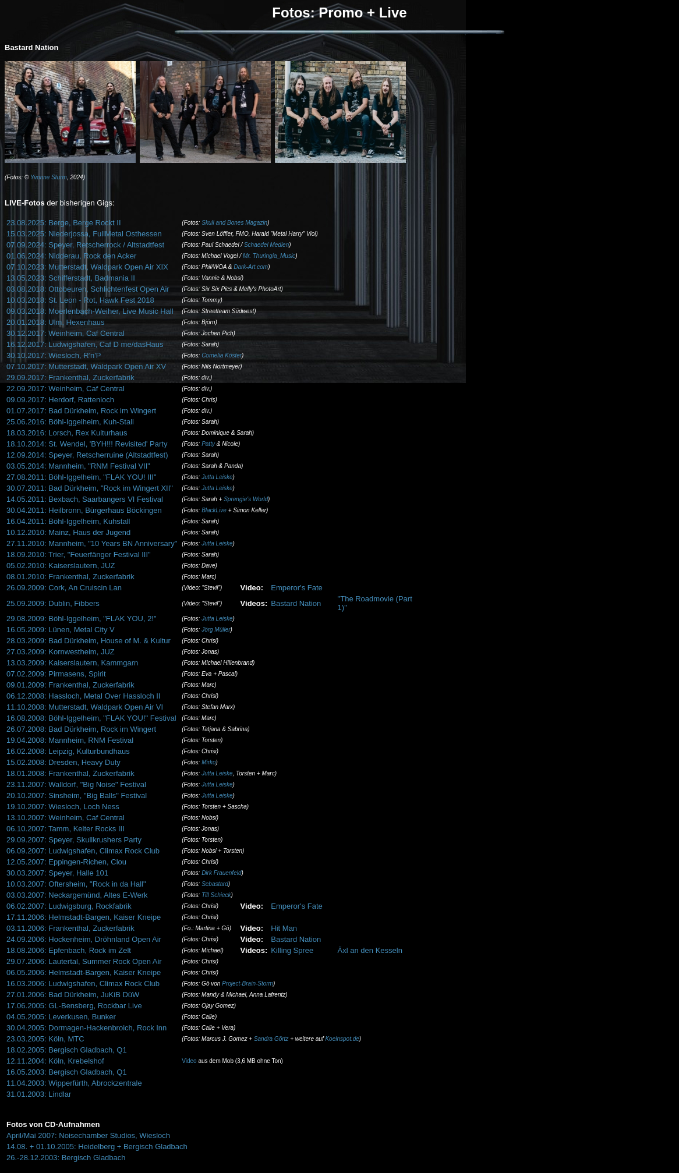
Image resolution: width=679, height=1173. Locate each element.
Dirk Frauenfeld (221, 873)
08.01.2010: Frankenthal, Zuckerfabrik (70, 576)
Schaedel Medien (266, 245)
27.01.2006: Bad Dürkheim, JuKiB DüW (72, 994)
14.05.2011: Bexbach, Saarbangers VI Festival (84, 499)
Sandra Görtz (271, 1039)
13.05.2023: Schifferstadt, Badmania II (70, 278)
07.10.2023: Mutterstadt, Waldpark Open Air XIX (87, 267)
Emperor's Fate (296, 587)
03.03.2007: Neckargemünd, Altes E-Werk (77, 895)
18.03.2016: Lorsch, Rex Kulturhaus (66, 432)
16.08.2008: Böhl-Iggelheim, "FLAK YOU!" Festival (91, 718)
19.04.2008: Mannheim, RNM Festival (69, 740)
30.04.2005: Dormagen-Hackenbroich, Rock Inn (86, 1027)
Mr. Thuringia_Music (269, 256)
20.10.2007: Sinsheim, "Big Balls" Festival (76, 795)
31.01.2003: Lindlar (38, 1094)
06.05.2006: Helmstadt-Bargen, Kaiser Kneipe (83, 972)
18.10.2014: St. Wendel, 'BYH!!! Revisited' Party (86, 444)
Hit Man (284, 928)
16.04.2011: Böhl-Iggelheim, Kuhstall (68, 521)
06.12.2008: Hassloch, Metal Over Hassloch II (83, 696)
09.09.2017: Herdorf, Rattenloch (60, 399)
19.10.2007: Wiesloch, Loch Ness (62, 806)
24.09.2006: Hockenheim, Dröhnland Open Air (83, 939)
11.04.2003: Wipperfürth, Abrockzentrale (74, 1083)
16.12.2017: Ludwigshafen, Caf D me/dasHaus (85, 344)
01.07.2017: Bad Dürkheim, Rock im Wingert (81, 410)
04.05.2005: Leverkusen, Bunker (61, 1016)
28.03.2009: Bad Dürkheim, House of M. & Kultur (88, 640)
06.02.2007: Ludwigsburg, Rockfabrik (69, 906)
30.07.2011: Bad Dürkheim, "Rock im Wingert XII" (89, 488)
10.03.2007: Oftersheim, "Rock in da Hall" (76, 884)
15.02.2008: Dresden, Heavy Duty (63, 762)
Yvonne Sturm (48, 177)
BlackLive (214, 510)
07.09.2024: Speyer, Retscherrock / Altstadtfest (85, 244)
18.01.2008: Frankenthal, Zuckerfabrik (70, 773)
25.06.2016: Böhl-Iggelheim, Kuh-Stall (70, 421)
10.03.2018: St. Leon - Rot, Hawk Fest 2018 (80, 300)
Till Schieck (216, 895)
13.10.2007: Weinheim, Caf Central (65, 817)
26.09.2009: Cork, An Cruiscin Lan (64, 587)
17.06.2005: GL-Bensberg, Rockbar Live (74, 1005)
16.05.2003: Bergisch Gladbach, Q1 (66, 1072)
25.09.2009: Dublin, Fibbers (53, 603)
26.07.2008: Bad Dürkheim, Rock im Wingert (81, 729)
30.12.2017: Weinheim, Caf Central (65, 333)
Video (189, 1061)
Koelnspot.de (342, 1039)
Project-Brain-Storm (247, 983)
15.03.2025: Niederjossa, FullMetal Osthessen (84, 233)
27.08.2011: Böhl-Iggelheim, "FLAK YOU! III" (81, 477)
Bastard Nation (296, 603)
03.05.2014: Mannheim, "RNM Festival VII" (78, 466)
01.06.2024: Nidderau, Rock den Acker (71, 255)
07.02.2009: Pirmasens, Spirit (56, 673)
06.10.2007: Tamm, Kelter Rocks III (65, 828)
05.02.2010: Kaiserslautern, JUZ (60, 565)
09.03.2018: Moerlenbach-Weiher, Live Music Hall (90, 311)
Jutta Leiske (216, 477)
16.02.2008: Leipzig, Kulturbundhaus (68, 751)
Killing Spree (292, 950)
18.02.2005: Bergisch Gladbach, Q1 (66, 1050)
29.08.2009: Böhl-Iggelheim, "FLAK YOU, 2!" (81, 618)
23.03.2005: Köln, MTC (45, 1038)
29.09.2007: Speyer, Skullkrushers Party (74, 839)
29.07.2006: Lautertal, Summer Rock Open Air (84, 961)
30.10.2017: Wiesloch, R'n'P (53, 355)
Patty (208, 444)
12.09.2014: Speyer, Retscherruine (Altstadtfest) (87, 455)
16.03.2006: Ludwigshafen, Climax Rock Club (83, 983)
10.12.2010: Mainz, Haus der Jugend (68, 532)
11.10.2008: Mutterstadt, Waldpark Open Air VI (84, 707)
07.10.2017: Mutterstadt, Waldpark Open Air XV (86, 366)
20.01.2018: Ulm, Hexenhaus (55, 322)
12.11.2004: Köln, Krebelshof (55, 1061)
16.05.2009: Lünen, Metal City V (60, 629)
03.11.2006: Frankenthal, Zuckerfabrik (70, 928)
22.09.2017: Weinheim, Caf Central (65, 388)
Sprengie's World (246, 499)
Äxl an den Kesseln (370, 950)
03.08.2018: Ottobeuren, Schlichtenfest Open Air (87, 289)
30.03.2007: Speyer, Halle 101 (57, 873)
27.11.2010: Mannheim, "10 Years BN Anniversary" (91, 543)
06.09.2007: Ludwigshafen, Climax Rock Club (83, 850)
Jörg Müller (215, 629)
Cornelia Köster (221, 355)
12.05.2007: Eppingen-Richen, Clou (66, 861)
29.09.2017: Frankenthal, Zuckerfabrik (70, 377)
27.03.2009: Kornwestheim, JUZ (60, 651)
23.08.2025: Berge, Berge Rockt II (63, 222)
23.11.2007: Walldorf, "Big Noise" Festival (76, 784)
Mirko (208, 762)
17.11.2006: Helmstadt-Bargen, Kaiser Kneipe (83, 917)
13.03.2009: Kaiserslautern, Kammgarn (72, 662)
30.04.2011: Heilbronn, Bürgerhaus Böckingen (84, 510)
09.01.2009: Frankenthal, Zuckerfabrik (70, 685)
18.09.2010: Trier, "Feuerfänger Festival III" (78, 554)
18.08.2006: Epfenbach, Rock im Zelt (68, 950)
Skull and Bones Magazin (234, 222)
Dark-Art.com (251, 267)
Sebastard (214, 884)
